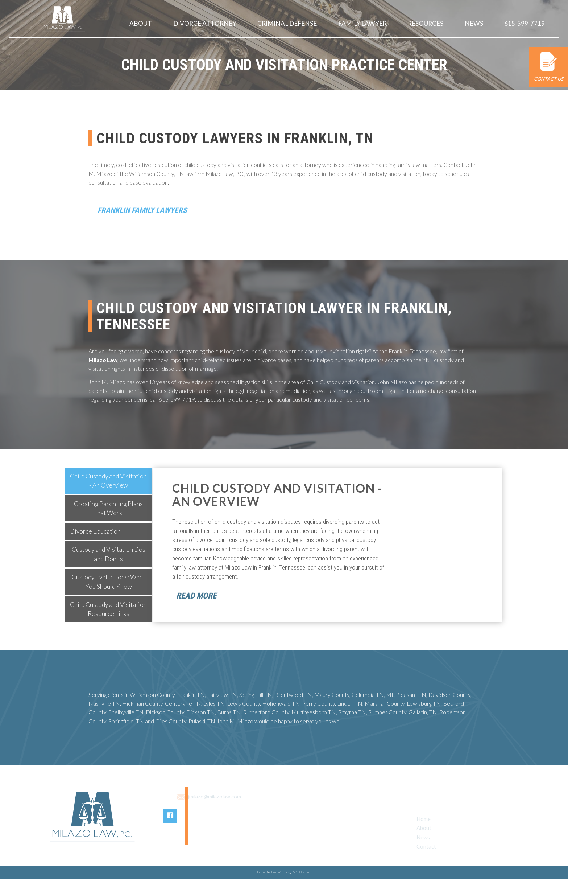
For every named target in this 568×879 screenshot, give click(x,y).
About (141, 23)
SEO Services (304, 872)
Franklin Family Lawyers (145, 210)
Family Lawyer (363, 23)
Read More (196, 597)
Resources (426, 23)
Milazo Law (102, 361)
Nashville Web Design (279, 872)
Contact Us (548, 67)
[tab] (108, 482)
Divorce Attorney (205, 23)
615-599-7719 (525, 23)
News (474, 23)
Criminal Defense (287, 23)
